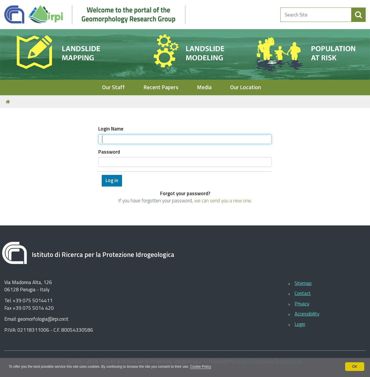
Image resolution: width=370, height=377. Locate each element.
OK (354, 367)
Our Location (245, 87)
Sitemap (303, 283)
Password (109, 152)
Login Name (110, 128)
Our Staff (113, 87)
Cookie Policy (200, 367)
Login (300, 324)
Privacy (302, 303)
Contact (303, 293)
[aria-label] (358, 15)
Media (204, 87)
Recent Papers (160, 87)
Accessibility (307, 314)
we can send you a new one (222, 200)
